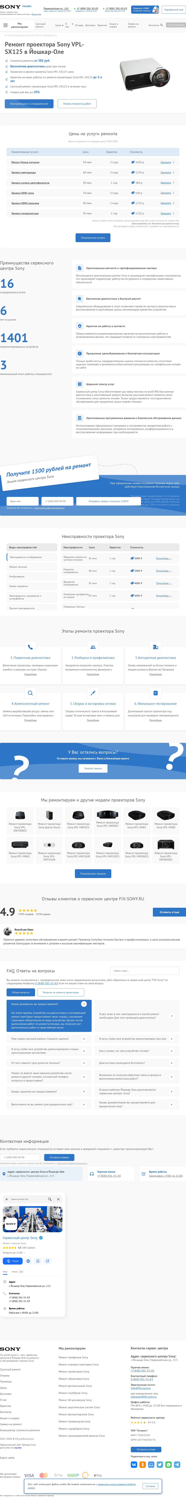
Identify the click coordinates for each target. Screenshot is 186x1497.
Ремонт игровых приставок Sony (79, 1364)
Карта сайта (7, 1457)
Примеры (6, 1381)
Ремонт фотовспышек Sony (75, 1386)
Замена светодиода (23, 172)
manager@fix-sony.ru (143, 1396)
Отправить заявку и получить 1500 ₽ (109, 501)
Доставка (90, 25)
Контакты (154, 25)
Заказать (167, 162)
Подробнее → (164, 558)
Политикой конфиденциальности (72, 1163)
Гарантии (102, 25)
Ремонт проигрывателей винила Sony (82, 1435)
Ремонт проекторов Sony (74, 1371)
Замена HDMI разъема (25, 203)
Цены (59, 25)
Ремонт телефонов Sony (73, 1357)
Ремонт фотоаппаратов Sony (76, 1414)
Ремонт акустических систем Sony (79, 1407)
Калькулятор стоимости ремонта (20, 1430)
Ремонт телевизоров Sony (74, 1421)
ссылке (17, 1447)
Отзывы (79, 25)
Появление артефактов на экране (76, 596)
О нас (69, 25)
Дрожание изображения (70, 583)
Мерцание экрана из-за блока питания (75, 558)
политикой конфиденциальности (50, 508)
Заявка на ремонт (133, 25)
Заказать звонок (93, 768)
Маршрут (13, 1261)
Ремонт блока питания (25, 162)
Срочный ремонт (41, 25)
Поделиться (134, 1464)
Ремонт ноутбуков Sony (73, 1393)
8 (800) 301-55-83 (142, 1379)
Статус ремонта (176, 24)
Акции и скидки (113, 25)
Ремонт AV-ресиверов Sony (75, 1400)
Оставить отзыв (169, 912)
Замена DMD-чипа (22, 193)
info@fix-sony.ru (141, 1388)
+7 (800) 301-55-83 (87, 8)
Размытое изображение (70, 571)
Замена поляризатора (25, 213)
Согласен (150, 1486)
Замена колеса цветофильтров (30, 182)
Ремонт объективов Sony (74, 1378)
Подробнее (30, 674)
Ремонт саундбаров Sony (74, 1428)
